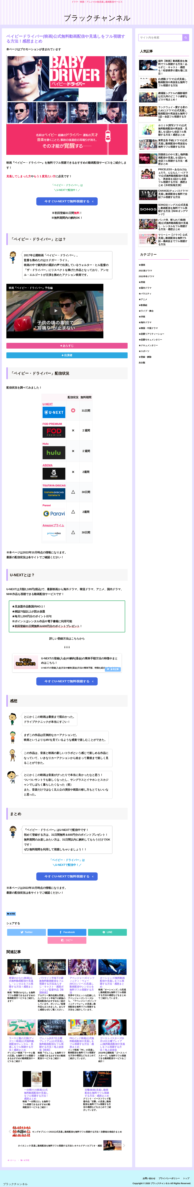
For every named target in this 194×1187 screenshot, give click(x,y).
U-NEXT (48, 404)
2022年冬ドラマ (146, 276)
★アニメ (143, 299)
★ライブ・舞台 (146, 311)
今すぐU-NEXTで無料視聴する (67, 201)
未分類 (142, 362)
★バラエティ (145, 293)
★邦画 (142, 282)
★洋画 (11, 914)
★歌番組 (143, 305)
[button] (185, 37)
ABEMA (48, 465)
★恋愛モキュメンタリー (150, 339)
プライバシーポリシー (169, 1178)
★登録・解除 (145, 357)
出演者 (68, 355)
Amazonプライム (53, 525)
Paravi (47, 505)
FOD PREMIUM (52, 424)
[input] (163, 37)
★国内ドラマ (145, 288)
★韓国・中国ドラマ (148, 328)
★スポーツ (144, 351)
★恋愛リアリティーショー (151, 334)
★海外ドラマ (145, 322)
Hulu (46, 443)
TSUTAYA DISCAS (54, 485)
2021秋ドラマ (145, 270)
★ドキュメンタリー (148, 345)
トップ (186, 1178)
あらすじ (68, 345)
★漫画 (142, 265)
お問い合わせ (149, 1178)
